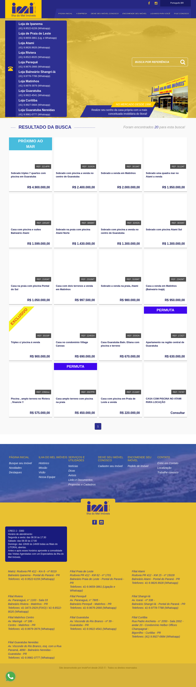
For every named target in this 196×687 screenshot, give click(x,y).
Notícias (73, 466)
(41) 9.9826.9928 (28, 47)
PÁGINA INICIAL (65, 13)
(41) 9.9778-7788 (28, 76)
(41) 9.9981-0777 (28, 114)
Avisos (72, 475)
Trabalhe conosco (167, 472)
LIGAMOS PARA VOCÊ (160, 13)
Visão (42, 472)
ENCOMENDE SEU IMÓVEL (134, 13)
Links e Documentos (80, 479)
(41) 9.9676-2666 (28, 66)
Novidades (15, 467)
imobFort (86, 667)
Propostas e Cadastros (82, 484)
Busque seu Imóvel (20, 463)
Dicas (71, 470)
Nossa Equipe (47, 477)
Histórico (44, 463)
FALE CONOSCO (181, 13)
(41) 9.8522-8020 (28, 57)
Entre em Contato (167, 463)
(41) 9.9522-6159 (28, 28)
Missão (43, 467)
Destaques (15, 472)
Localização (164, 467)
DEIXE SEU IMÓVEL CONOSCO (105, 13)
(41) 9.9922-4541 (28, 95)
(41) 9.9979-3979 (28, 85)
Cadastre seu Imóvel (110, 466)
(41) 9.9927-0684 (28, 105)
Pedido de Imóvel (138, 466)
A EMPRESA (81, 13)
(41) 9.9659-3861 (28, 38)
